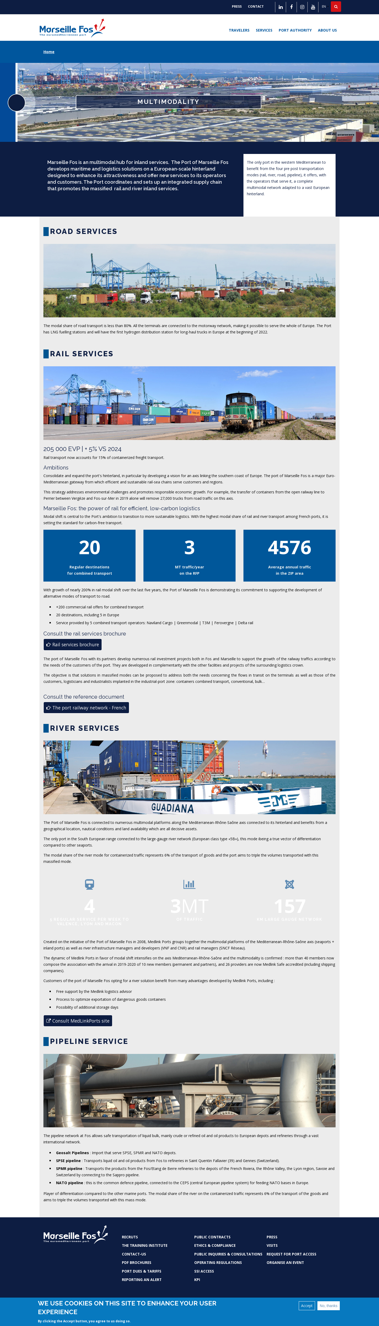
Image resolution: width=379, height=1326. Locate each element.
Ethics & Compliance (215, 1245)
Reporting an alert (142, 1279)
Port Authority (295, 30)
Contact (256, 6)
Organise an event (285, 1262)
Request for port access (291, 1254)
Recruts (130, 1236)
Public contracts (212, 1236)
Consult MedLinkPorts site (77, 1021)
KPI (197, 1279)
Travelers (239, 30)
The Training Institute (144, 1245)
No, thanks (328, 1306)
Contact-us (134, 1254)
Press (237, 6)
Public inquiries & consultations (228, 1254)
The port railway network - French (86, 707)
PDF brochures (136, 1262)
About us (327, 30)
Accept (307, 1305)
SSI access (204, 1271)
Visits (272, 1245)
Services (264, 30)
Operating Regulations (218, 1262)
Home (48, 51)
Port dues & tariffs (141, 1271)
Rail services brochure (72, 644)
